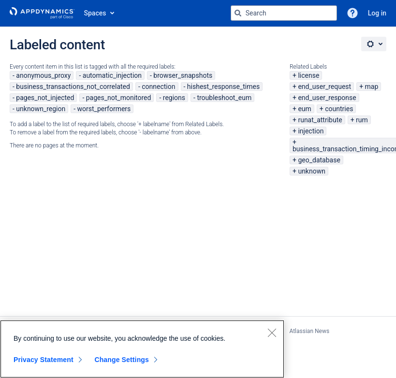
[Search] (238, 13)
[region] (142, 349)
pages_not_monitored (118, 98)
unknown (311, 171)
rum (362, 120)
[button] (352, 13)
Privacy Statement (43, 359)
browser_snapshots (182, 75)
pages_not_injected (45, 98)
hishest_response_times (223, 86)
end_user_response (327, 98)
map (372, 86)
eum (304, 109)
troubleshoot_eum (224, 98)
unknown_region (40, 109)
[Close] (272, 332)
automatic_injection (112, 75)
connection (158, 86)
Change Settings (121, 359)
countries (339, 109)
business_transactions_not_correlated (73, 86)
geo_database (319, 160)
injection (310, 131)
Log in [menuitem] (377, 13)
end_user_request (324, 86)
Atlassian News (309, 331)
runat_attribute (320, 120)
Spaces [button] (95, 13)
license (308, 75)
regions (174, 98)
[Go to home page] (42, 13)
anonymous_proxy (43, 75)
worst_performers (104, 109)
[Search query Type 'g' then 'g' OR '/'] (284, 13)
